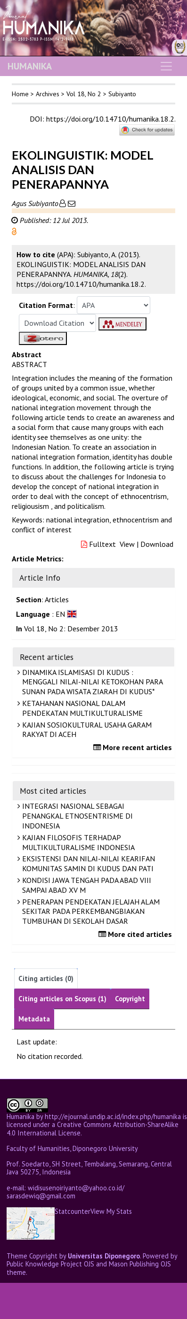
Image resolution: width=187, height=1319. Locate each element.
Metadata (34, 1018)
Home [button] (20, 94)
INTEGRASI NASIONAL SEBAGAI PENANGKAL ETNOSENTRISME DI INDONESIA (76, 815)
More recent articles (134, 747)
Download (156, 544)
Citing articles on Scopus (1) (62, 998)
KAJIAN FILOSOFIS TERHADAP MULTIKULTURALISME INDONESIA (77, 842)
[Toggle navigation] (166, 66)
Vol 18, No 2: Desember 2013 (71, 628)
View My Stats (111, 1211)
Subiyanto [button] (122, 94)
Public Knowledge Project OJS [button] (50, 1263)
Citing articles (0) (45, 978)
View (127, 544)
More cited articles (136, 934)
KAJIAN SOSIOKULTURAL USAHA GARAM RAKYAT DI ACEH (86, 729)
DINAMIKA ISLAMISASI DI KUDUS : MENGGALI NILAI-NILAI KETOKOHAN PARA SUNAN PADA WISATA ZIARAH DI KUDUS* (91, 682)
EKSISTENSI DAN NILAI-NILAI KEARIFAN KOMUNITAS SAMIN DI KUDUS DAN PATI (87, 863)
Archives (47, 94)
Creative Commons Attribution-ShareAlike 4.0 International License (93, 1128)
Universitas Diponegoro (104, 1255)
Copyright (130, 998)
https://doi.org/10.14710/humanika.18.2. (110, 118)
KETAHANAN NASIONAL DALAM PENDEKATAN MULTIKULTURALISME (81, 708)
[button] (14, 230)
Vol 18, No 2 (83, 94)
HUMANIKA (30, 66)
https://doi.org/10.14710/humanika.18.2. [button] (81, 284)
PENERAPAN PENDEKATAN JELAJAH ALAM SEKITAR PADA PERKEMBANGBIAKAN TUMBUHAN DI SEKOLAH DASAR (90, 911)
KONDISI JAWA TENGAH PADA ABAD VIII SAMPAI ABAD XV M (85, 885)
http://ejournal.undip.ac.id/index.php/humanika (113, 1116)
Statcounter (72, 1211)
